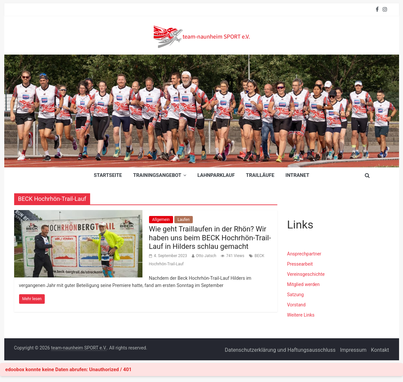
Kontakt (380, 350)
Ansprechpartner (304, 253)
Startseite (108, 175)
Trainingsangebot (157, 175)
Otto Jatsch (206, 255)
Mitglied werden (303, 284)
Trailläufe (260, 175)
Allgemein (161, 219)
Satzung (295, 294)
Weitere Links (301, 315)
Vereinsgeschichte (306, 274)
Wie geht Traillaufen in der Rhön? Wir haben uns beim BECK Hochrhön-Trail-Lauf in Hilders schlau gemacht (210, 238)
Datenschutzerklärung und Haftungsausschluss (280, 350)
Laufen (184, 219)
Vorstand (296, 304)
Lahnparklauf (216, 175)
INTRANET (297, 175)
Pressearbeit (300, 264)
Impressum (353, 350)
